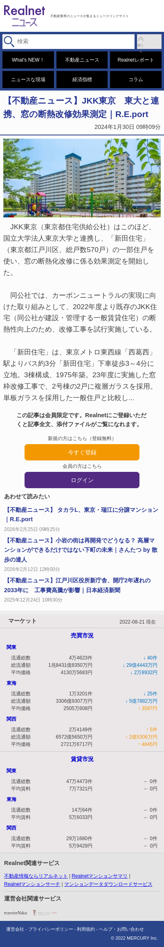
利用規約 (86, 929)
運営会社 (15, 929)
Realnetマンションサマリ (100, 876)
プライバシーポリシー (50, 929)
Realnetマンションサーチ (32, 884)
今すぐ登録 (82, 452)
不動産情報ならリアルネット (36, 876)
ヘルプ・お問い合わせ (121, 929)
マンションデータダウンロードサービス (108, 884)
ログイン (82, 480)
